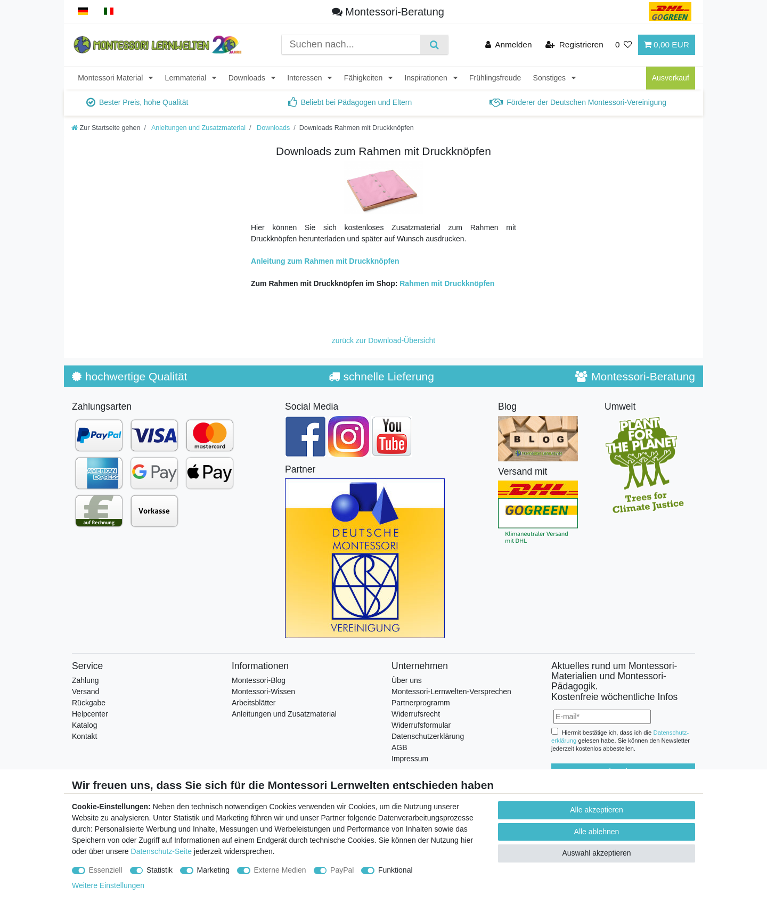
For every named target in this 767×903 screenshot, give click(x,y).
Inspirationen (427, 78)
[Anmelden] (508, 44)
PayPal (342, 870)
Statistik (159, 870)
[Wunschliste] (623, 44)
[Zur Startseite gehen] (106, 128)
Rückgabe (88, 702)
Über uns (406, 680)
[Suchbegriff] (351, 44)
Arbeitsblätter (253, 702)
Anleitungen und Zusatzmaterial (198, 128)
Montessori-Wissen (263, 691)
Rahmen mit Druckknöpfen (446, 283)
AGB (399, 747)
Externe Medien (280, 870)
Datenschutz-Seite (161, 851)
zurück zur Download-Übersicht (384, 340)
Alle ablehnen (596, 831)
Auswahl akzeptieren (596, 853)
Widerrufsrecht (415, 714)
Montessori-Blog (258, 680)
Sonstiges (550, 78)
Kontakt (84, 736)
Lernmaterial (187, 78)
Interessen (305, 78)
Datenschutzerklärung (427, 736)
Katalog (84, 725)
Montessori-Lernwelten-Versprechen (451, 691)
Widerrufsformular (421, 725)
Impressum (409, 758)
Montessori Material (111, 78)
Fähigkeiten (364, 78)
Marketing (213, 870)
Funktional (395, 870)
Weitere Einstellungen (108, 885)
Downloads (248, 78)
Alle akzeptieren (596, 810)
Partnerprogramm (420, 702)
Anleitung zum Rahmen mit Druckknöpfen (325, 261)
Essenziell (106, 870)
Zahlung (85, 680)
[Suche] (433, 44)
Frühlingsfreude (495, 78)
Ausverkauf (670, 78)
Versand (85, 691)
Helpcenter (90, 714)
